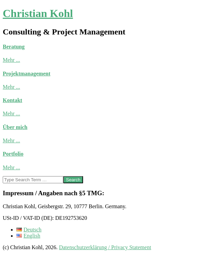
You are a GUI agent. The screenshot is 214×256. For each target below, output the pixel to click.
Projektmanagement (26, 73)
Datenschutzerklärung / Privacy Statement (105, 247)
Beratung (14, 46)
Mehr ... (11, 60)
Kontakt (12, 100)
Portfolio (13, 154)
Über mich (15, 127)
